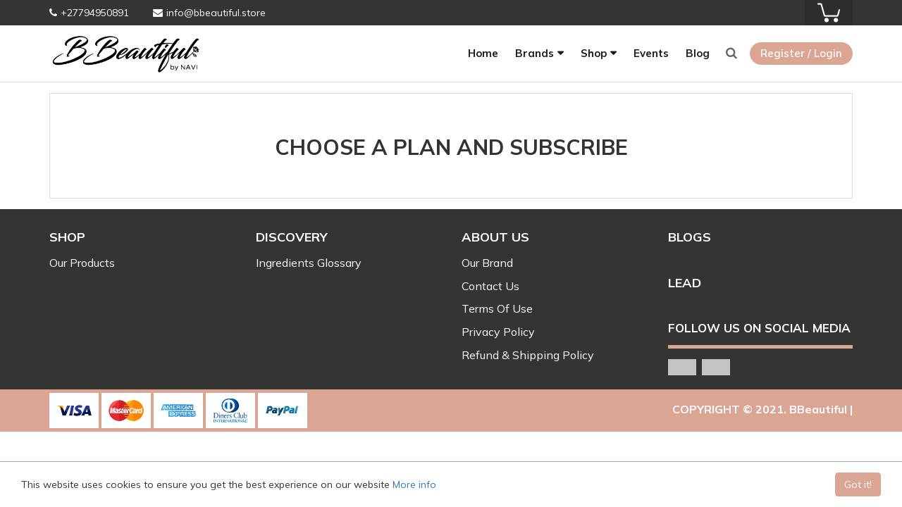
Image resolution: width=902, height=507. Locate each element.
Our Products (82, 263)
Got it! (858, 484)
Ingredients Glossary (309, 263)
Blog (698, 53)
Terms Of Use (497, 308)
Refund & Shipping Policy (528, 355)
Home (483, 53)
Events (651, 53)
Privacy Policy (498, 332)
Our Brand (487, 263)
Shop (594, 53)
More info (414, 484)
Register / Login (801, 53)
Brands (534, 53)
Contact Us (490, 286)
